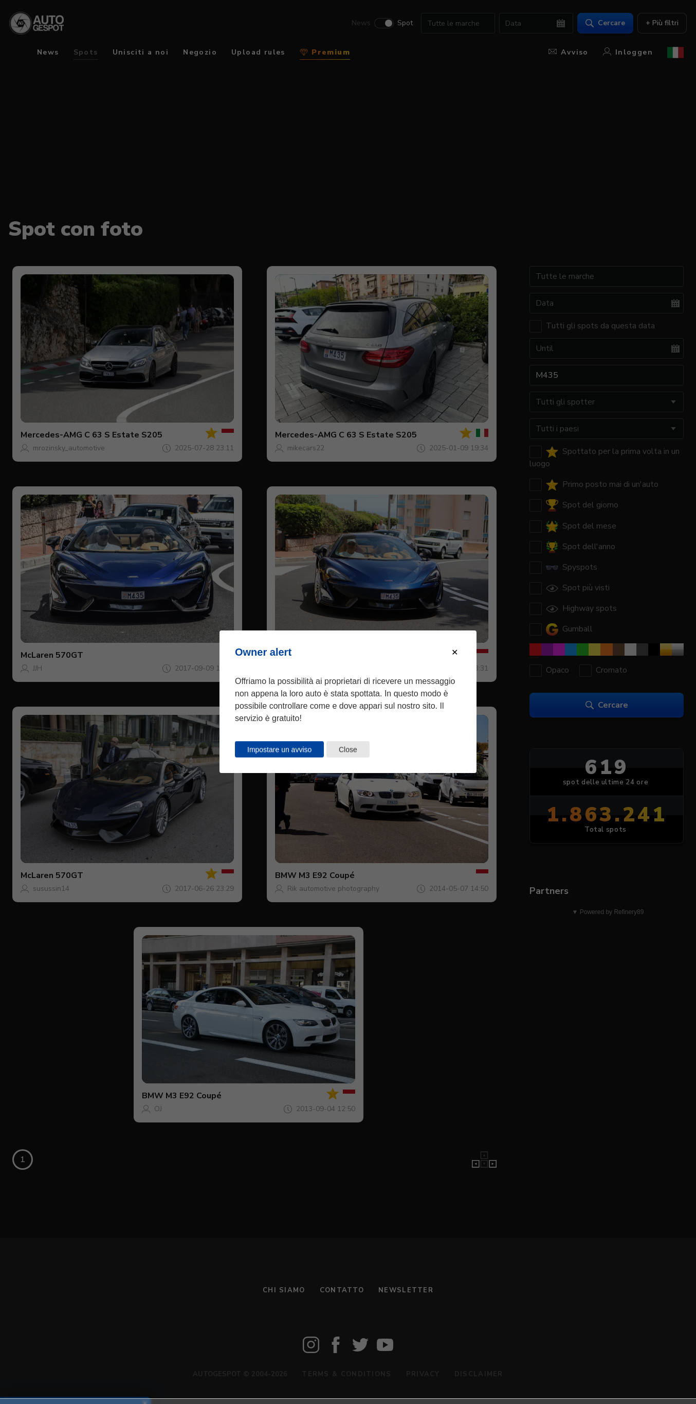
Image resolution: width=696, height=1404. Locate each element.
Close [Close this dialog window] (348, 749)
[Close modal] (454, 652)
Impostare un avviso (279, 749)
